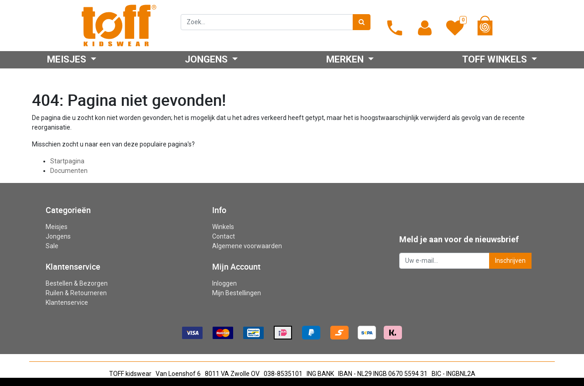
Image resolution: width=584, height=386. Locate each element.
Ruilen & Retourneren (76, 293)
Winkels (223, 226)
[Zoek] (361, 22)
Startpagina (67, 161)
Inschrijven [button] (510, 260)
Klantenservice (67, 302)
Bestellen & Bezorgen (77, 283)
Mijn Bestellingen (236, 293)
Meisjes (57, 226)
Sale (52, 246)
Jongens (58, 236)
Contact (223, 236)
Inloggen (224, 283)
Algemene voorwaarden (247, 246)
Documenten (69, 170)
